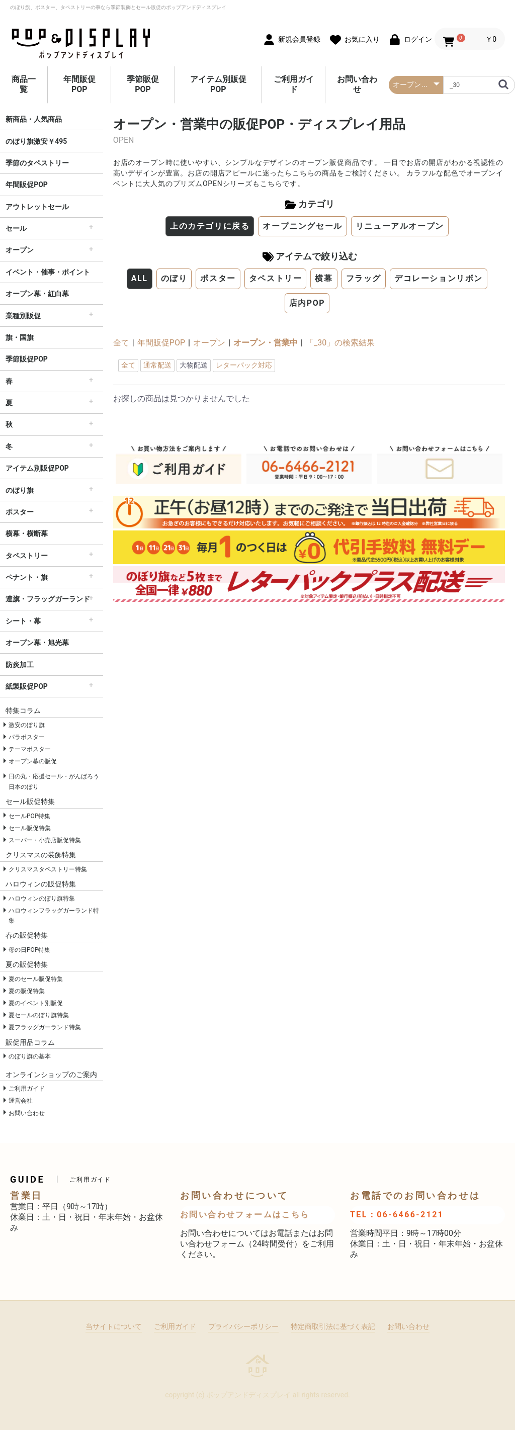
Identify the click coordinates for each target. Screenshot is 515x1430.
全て (121, 342)
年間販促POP (79, 84)
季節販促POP (143, 84)
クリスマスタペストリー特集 (48, 869)
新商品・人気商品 (34, 119)
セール (16, 228)
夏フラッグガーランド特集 (45, 1027)
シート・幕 (23, 621)
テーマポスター (30, 749)
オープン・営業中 (265, 342)
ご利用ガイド (294, 84)
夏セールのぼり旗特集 (39, 1015)
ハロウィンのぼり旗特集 (42, 898)
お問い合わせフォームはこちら (245, 1214)
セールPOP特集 (29, 816)
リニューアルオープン (400, 226)
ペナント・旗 (27, 577)
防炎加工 (20, 665)
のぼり (174, 278)
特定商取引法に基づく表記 (333, 1326)
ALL (139, 278)
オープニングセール (302, 226)
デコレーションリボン (438, 278)
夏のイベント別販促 (36, 1003)
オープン (20, 250)
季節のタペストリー (37, 163)
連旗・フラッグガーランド (48, 599)
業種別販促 (23, 316)
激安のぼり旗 (27, 725)
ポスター (20, 512)
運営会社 (21, 1100)
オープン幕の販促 (33, 761)
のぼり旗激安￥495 (36, 141)
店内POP (307, 303)
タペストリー (27, 556)
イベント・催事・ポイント (48, 272)
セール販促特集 (30, 828)
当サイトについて (113, 1326)
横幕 (323, 278)
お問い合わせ (357, 84)
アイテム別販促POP (218, 84)
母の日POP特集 (29, 949)
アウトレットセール (37, 207)
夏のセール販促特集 (36, 978)
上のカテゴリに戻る (209, 226)
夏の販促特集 (27, 991)
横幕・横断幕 (27, 533)
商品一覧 (24, 84)
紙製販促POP (27, 686)
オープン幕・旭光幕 (37, 643)
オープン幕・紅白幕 (37, 294)
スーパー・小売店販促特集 (45, 840)
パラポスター (27, 737)
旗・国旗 (20, 337)
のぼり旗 (20, 490)
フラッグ (363, 278)
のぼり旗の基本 (30, 1056)
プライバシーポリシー (243, 1326)
